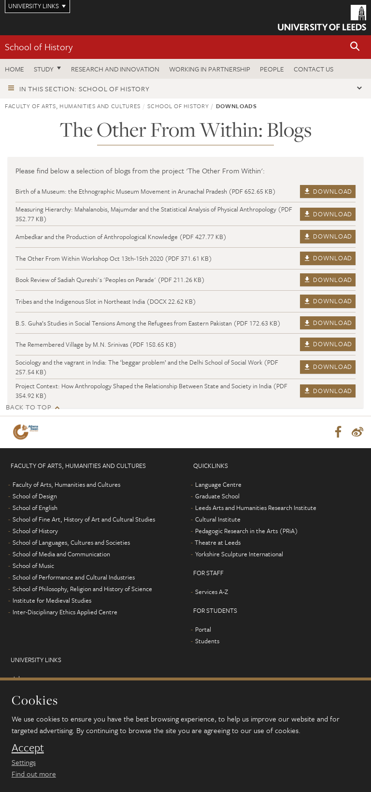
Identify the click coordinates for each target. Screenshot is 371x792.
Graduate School (217, 496)
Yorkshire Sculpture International (239, 554)
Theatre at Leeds (218, 542)
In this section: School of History (84, 89)
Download (327, 191)
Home (14, 69)
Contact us (313, 69)
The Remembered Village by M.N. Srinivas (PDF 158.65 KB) (96, 344)
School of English (35, 507)
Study (44, 69)
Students (207, 641)
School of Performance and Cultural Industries (74, 577)
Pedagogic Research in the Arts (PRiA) (246, 531)
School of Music (33, 565)
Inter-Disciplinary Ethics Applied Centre (65, 612)
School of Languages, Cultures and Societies (71, 542)
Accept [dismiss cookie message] (28, 747)
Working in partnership (209, 69)
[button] (355, 47)
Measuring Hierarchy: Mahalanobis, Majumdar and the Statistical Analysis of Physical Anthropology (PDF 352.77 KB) (153, 214)
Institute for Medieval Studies (52, 600)
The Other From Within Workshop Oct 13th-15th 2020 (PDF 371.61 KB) (113, 258)
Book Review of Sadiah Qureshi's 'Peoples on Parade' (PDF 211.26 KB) (110, 279)
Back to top (28, 407)
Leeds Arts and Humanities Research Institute (255, 507)
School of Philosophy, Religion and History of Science (82, 589)
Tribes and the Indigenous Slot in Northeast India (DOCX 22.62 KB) (105, 301)
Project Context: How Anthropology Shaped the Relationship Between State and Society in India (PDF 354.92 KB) (151, 390)
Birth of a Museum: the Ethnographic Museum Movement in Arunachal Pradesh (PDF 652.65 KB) (145, 191)
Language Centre (218, 484)
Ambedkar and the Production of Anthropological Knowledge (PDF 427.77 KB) (121, 236)
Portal (203, 629)
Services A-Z (211, 591)
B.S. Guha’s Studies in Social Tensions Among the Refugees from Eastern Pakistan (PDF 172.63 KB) (148, 323)
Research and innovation (115, 69)
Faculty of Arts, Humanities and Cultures (73, 105)
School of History (38, 46)
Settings (24, 762)
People (272, 69)
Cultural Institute (218, 519)
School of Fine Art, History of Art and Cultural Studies (84, 519)
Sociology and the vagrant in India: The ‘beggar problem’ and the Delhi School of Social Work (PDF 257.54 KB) (146, 367)
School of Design (35, 496)
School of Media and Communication (61, 554)
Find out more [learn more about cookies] (34, 773)
